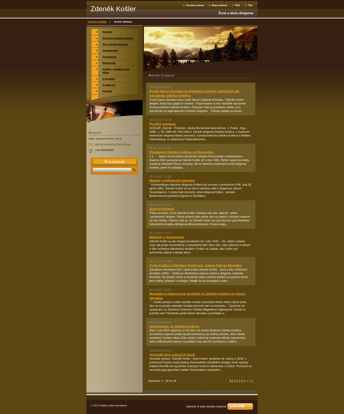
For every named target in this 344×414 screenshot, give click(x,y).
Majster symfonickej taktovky (172, 180)
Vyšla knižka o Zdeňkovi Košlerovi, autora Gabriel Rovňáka (195, 265)
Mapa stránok (219, 5)
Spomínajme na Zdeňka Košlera (174, 326)
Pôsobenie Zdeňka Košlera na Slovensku (181, 152)
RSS (237, 5)
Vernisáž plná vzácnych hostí (172, 355)
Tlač (250, 5)
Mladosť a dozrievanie (166, 237)
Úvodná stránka (195, 5)
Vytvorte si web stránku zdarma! (206, 406)
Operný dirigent (161, 209)
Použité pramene (162, 124)
